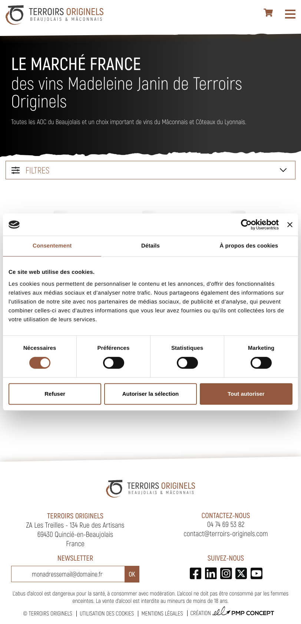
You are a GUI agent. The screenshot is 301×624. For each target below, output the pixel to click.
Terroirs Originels (50, 613)
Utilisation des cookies (107, 613)
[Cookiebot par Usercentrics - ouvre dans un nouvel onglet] (246, 224)
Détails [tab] (150, 246)
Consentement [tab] (52, 246)
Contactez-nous (226, 515)
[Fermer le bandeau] (289, 224)
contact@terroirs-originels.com (225, 533)
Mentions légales (162, 613)
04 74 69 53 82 (226, 524)
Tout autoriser (246, 394)
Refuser (54, 394)
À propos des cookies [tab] (248, 246)
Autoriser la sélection (150, 394)
